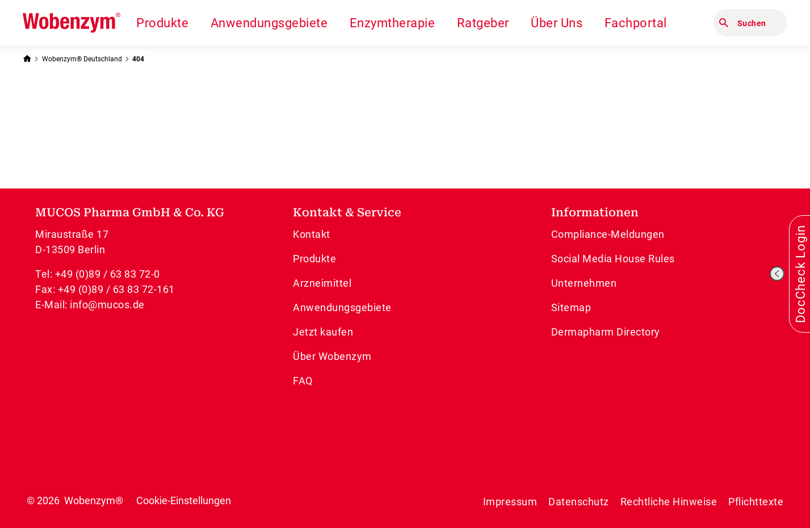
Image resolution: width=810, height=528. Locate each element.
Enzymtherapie (392, 23)
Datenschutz (578, 502)
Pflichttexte (755, 502)
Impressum (510, 502)
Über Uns (556, 23)
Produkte (162, 23)
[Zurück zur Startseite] (27, 58)
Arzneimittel (322, 283)
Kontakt (311, 234)
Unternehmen (584, 283)
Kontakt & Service (347, 212)
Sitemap (571, 307)
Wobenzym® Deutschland (82, 59)
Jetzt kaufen (323, 332)
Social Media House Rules (613, 259)
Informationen (595, 212)
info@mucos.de (107, 305)
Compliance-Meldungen (608, 234)
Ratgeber (483, 23)
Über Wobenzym (332, 356)
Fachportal (636, 23)
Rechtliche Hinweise (668, 502)
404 (138, 59)
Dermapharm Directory (605, 332)
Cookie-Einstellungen (183, 500)
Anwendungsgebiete (269, 23)
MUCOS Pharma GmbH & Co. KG (129, 212)
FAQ (303, 381)
